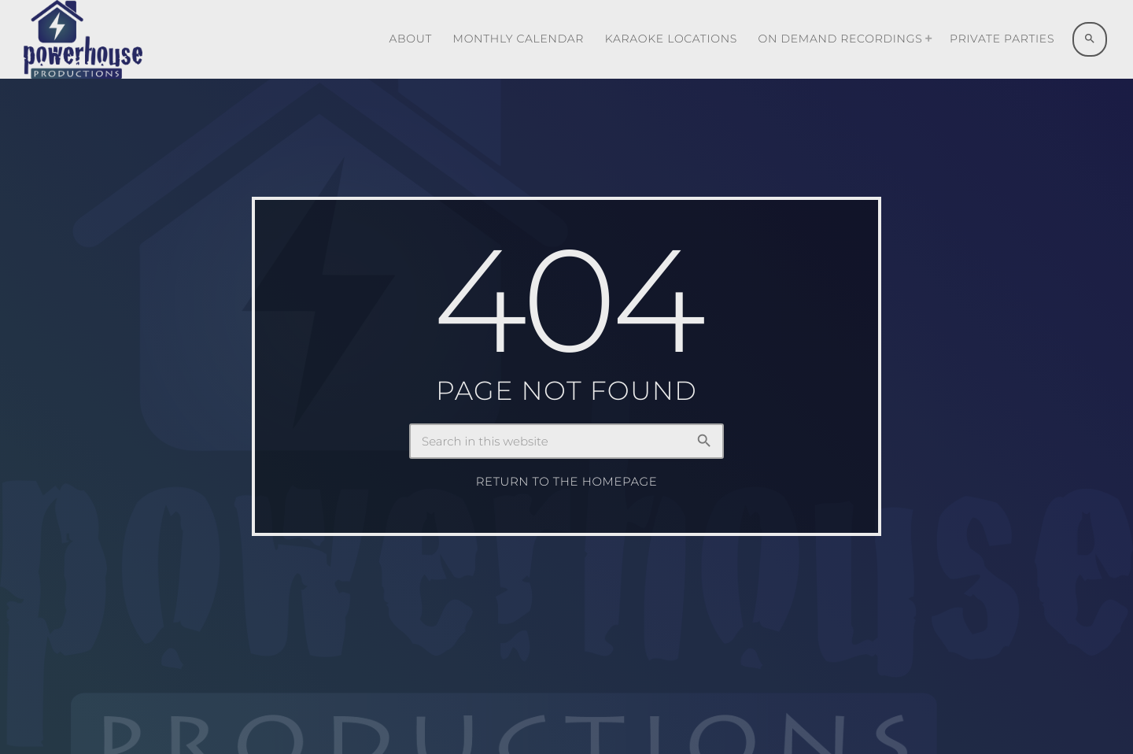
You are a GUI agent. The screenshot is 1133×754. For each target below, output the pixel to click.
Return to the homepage (567, 482)
